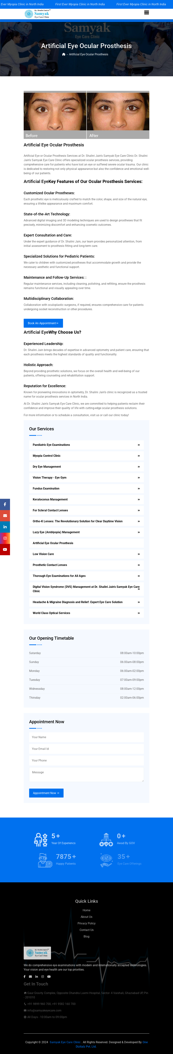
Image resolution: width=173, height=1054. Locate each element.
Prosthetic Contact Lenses (50, 565)
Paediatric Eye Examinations (51, 445)
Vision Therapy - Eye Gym (49, 477)
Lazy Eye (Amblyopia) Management (56, 532)
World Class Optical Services (51, 613)
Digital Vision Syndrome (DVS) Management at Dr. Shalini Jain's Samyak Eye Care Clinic (86, 589)
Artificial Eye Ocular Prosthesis (53, 543)
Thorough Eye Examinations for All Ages (59, 576)
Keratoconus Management (50, 499)
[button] (146, 13)
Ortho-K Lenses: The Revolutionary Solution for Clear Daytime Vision (78, 521)
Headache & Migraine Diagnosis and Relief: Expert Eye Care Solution (78, 602)
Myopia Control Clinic (46, 455)
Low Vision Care (43, 554)
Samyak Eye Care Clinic (65, 1045)
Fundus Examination (46, 488)
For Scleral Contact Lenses (50, 510)
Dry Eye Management (47, 466)
